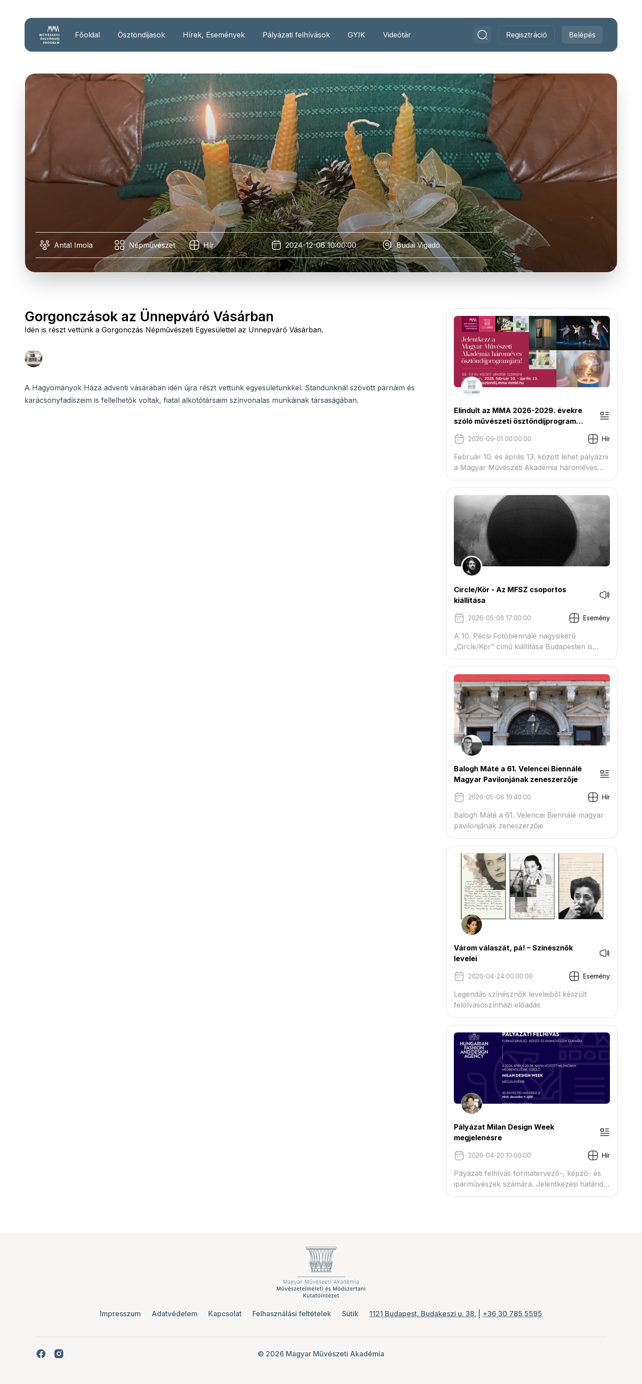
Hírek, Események (214, 34)
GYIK (357, 34)
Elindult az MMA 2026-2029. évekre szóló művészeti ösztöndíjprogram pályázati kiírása (517, 416)
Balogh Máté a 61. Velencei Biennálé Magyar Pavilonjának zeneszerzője (517, 774)
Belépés (581, 34)
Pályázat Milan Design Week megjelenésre (503, 1132)
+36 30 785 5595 (512, 1313)
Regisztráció (526, 34)
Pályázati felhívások (296, 34)
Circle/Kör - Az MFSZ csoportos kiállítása (509, 595)
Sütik (350, 1313)
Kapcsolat (225, 1313)
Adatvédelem (175, 1313)
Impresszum (120, 1313)
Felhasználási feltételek (291, 1313)
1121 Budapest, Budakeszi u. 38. (422, 1313)
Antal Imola (73, 245)
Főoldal (87, 34)
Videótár (397, 34)
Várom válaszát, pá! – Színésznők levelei (512, 953)
